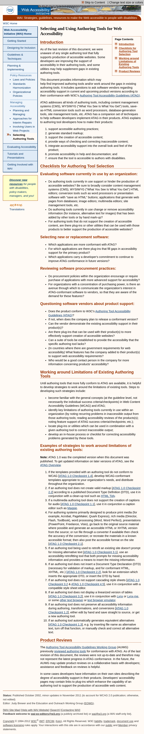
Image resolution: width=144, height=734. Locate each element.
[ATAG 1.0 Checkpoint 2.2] (84, 572)
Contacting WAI (70, 709)
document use (125, 721)
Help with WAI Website (35, 709)
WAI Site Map (12, 709)
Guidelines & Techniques (15, 56)
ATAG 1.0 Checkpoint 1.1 (77, 504)
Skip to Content (94, 2)
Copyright (8, 721)
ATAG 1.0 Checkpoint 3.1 (100, 552)
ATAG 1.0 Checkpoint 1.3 (65, 624)
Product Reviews (129, 71)
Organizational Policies (22, 93)
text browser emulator (101, 600)
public (109, 725)
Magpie (72, 508)
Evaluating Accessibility (21, 146)
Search (55, 709)
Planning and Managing (21, 112)
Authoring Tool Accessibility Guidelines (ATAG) (110, 95)
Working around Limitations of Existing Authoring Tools (129, 63)
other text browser (71, 600)
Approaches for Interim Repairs (22, 120)
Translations (16, 207)
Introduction (126, 44)
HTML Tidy (108, 496)
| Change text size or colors (125, 2)
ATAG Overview (50, 465)
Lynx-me (132, 596)
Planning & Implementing (15, 67)
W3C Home (10, 23)
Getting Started (16, 40)
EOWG (89, 703)
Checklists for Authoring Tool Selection (128, 51)
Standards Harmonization (22, 85)
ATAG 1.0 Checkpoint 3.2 (65, 596)
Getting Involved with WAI (20, 166)
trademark (109, 721)
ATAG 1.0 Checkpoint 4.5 (87, 584)
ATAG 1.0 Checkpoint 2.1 (65, 543)
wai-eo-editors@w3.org (45, 713)
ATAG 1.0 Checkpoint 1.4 (75, 476)
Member (123, 725)
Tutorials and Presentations (15, 155)
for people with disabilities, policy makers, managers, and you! (22, 187)
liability (98, 721)
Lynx (120, 596)
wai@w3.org (99, 713)
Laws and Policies (24, 79)
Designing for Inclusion (21, 47)
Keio (58, 721)
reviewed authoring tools (70, 651)
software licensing (13, 725)
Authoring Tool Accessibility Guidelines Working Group (81, 647)
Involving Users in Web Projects (24, 128)
